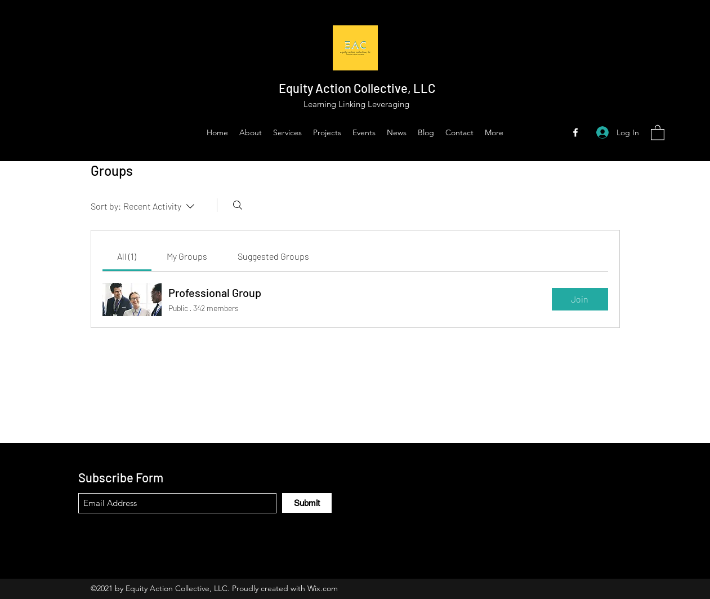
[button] (657, 132)
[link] (126, 256)
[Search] (237, 205)
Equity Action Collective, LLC (357, 88)
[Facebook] (575, 132)
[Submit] (307, 503)
